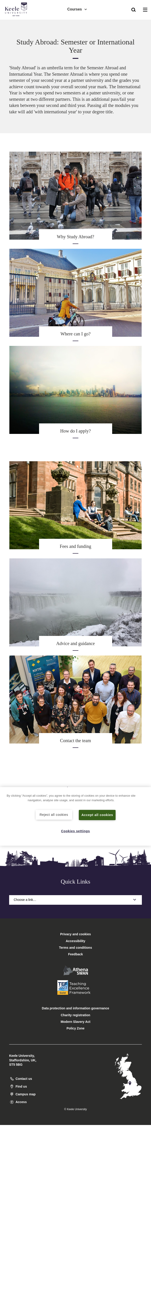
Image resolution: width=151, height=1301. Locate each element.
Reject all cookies (54, 814)
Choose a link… (75, 899)
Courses (77, 9)
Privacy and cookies (75, 934)
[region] (75, 816)
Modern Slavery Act (75, 1022)
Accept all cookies (97, 815)
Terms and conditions (75, 947)
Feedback (75, 954)
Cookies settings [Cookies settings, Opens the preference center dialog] (75, 831)
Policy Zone (75, 1028)
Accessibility (17, 22)
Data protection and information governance (75, 1008)
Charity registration (75, 1015)
